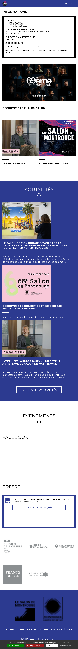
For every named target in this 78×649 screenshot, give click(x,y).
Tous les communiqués (39, 507)
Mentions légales (61, 629)
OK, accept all (16, 646)
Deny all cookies (35, 646)
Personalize (52, 646)
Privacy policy (65, 646)
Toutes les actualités (39, 390)
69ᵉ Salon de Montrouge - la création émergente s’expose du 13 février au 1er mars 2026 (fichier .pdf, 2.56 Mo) (41, 500)
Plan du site (33, 629)
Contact (11, 629)
